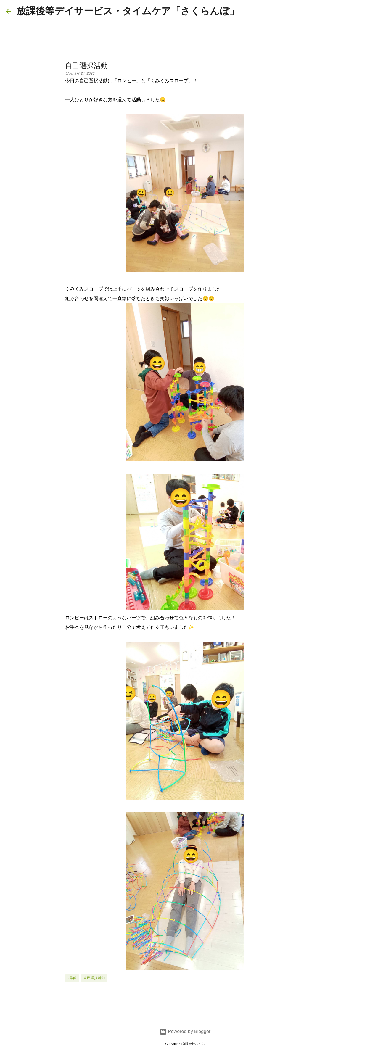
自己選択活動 (94, 978)
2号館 (72, 978)
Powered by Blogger (185, 1031)
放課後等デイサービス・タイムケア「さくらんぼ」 (128, 11)
